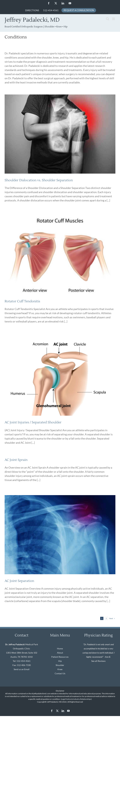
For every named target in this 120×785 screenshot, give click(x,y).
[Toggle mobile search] (107, 18)
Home (60, 648)
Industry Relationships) (82, 699)
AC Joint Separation (19, 581)
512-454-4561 (23, 661)
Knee (59, 669)
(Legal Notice (66, 699)
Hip (60, 661)
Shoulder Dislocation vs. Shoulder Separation (39, 180)
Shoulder (60, 665)
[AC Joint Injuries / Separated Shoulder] (60, 376)
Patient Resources (60, 656)
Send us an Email (22, 669)
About (60, 652)
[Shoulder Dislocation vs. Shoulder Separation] (60, 134)
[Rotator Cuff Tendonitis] (60, 255)
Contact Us (60, 673)
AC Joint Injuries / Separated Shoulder (33, 422)
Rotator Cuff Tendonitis (22, 301)
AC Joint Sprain (16, 460)
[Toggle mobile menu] (113, 18)
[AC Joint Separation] (60, 534)
